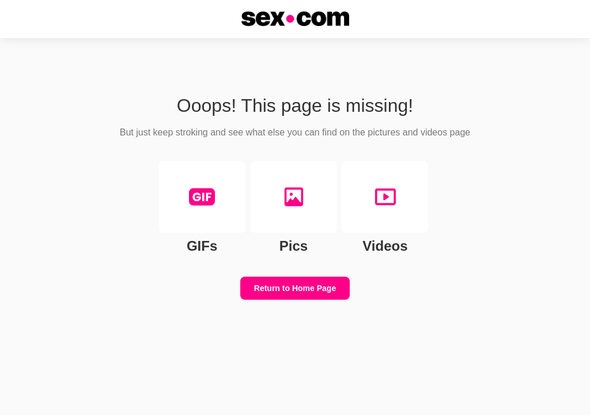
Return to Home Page (295, 288)
